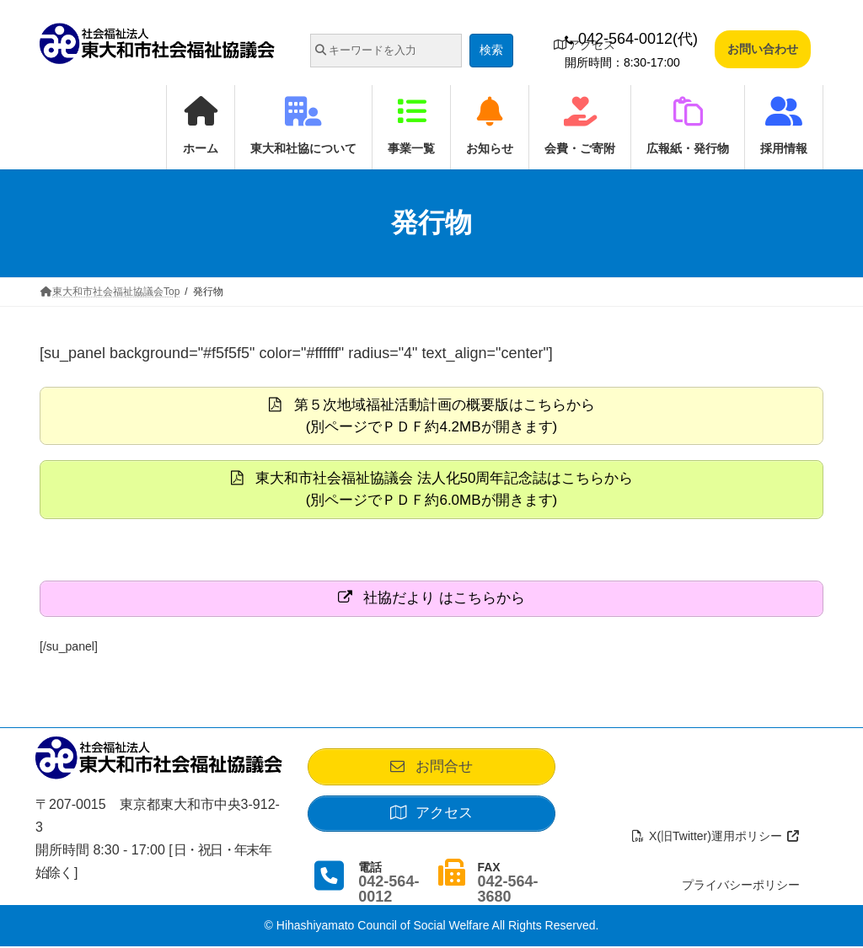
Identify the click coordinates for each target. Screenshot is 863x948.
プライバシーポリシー (741, 886)
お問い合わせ (762, 49)
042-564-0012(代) (631, 38)
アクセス (584, 44)
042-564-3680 (507, 891)
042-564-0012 (388, 891)
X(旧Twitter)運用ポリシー (716, 837)
